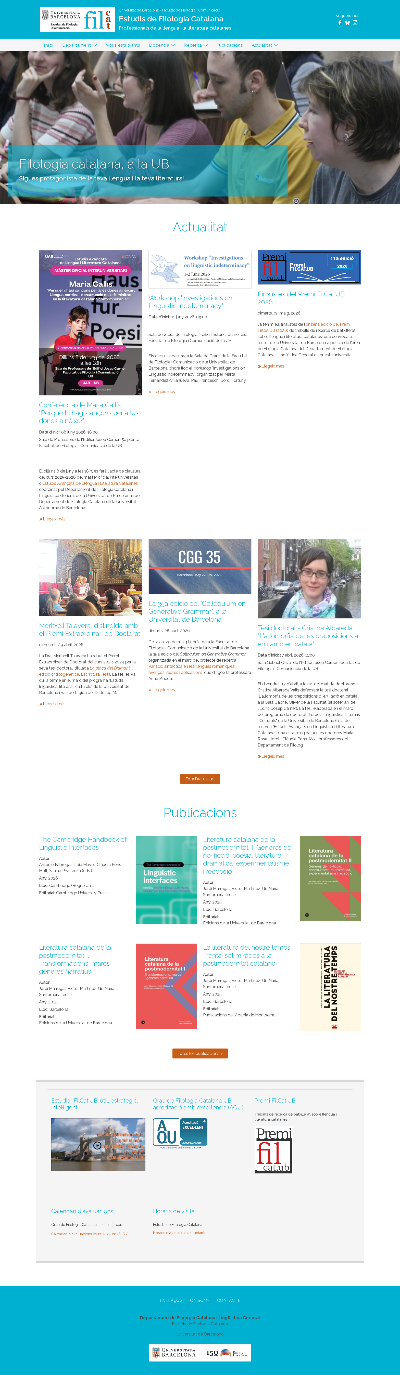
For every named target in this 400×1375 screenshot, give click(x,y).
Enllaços (171, 1300)
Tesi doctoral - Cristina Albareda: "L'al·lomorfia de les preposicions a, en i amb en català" (309, 636)
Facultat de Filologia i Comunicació (191, 10)
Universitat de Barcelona (139, 10)
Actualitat (263, 46)
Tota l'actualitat (200, 779)
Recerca (193, 46)
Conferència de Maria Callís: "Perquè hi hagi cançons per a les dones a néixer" (89, 413)
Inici (49, 45)
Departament (77, 46)
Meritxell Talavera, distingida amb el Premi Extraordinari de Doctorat (89, 629)
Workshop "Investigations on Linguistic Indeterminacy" (190, 302)
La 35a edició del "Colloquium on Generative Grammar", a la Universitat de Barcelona (197, 611)
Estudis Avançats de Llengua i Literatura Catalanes (90, 483)
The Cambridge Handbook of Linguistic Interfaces (83, 843)
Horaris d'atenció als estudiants (179, 1232)
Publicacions (229, 45)
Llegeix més (54, 519)
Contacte (228, 1300)
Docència (160, 46)
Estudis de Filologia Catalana (171, 18)
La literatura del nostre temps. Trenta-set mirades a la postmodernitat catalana (247, 955)
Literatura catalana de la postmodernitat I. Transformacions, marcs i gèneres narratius (76, 959)
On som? (199, 1300)
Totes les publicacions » (200, 1053)
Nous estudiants (123, 45)
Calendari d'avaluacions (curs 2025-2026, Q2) (90, 1234)
